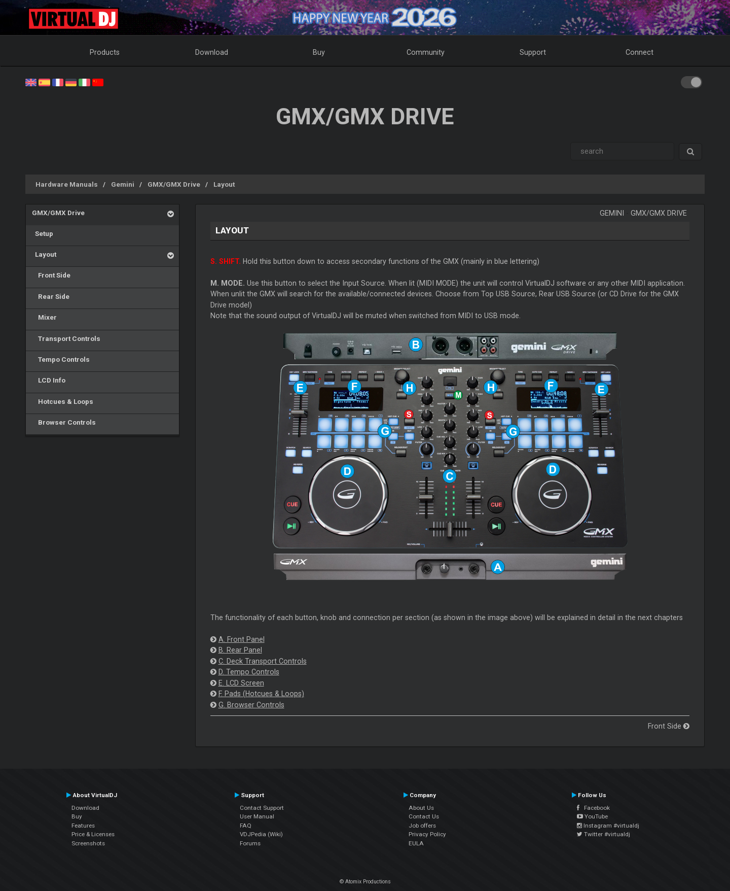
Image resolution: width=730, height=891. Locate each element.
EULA (416, 843)
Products (105, 52)
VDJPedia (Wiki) (261, 834)
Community (426, 52)
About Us (421, 807)
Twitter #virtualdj (603, 834)
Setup (42, 233)
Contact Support (262, 807)
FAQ (245, 825)
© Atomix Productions (365, 881)
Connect (639, 52)
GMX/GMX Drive (174, 184)
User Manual (257, 816)
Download (211, 52)
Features (83, 825)
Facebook (593, 807)
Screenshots (88, 843)
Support (533, 52)
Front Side (51, 275)
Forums (250, 843)
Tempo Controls (61, 359)
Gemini (122, 184)
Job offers (422, 825)
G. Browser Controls (251, 705)
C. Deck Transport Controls (262, 661)
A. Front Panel (241, 639)
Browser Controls (64, 422)
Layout (224, 184)
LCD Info (48, 380)
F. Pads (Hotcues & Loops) (261, 694)
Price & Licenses (93, 834)
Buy (319, 52)
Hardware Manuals (66, 184)
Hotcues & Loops (62, 401)
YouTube (592, 816)
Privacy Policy (427, 834)
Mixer (44, 317)
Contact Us (424, 816)
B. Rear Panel (240, 650)
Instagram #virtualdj (608, 825)
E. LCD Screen (241, 683)
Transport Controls (66, 338)
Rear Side (50, 296)
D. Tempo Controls (248, 672)
